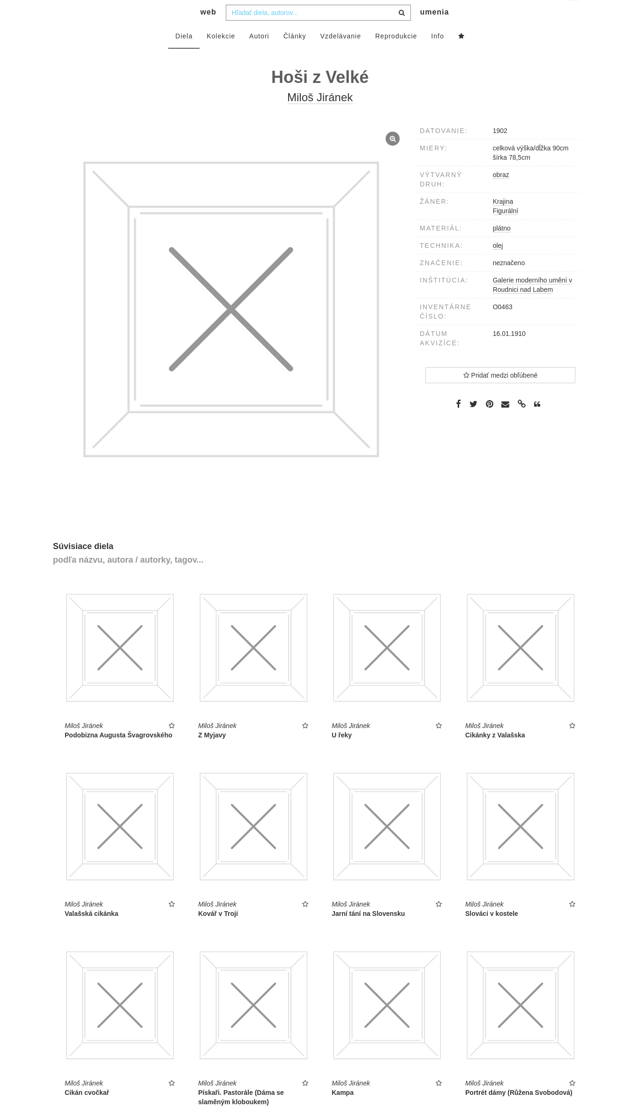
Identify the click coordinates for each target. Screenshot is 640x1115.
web (208, 31)
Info (437, 55)
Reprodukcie (396, 55)
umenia (434, 31)
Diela (184, 55)
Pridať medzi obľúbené (500, 394)
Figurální (505, 229)
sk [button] (574, 14)
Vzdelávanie (340, 55)
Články (294, 55)
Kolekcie (221, 55)
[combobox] (318, 31)
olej (498, 264)
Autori (259, 55)
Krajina (503, 220)
